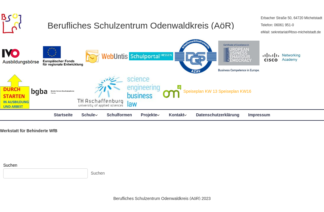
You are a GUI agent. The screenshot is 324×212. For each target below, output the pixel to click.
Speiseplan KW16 (235, 91)
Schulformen (119, 114)
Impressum (259, 114)
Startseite (63, 114)
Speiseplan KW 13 (200, 91)
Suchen (10, 165)
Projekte (149, 114)
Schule (88, 114)
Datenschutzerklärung (217, 114)
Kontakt (176, 114)
